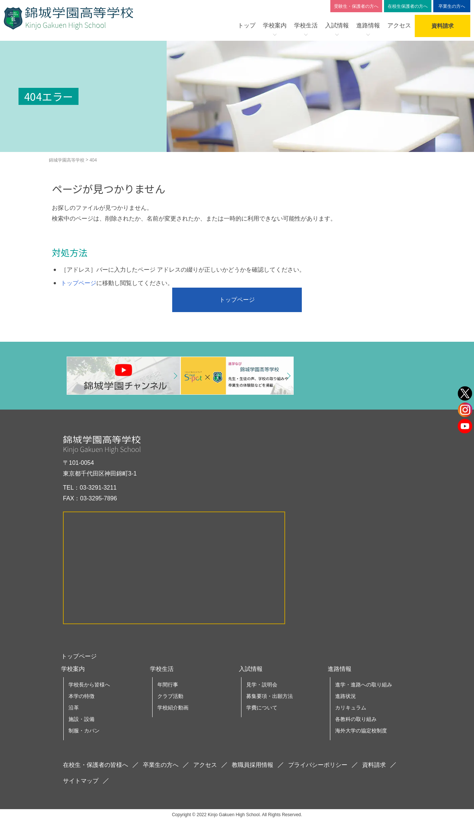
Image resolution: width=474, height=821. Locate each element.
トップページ (78, 283)
